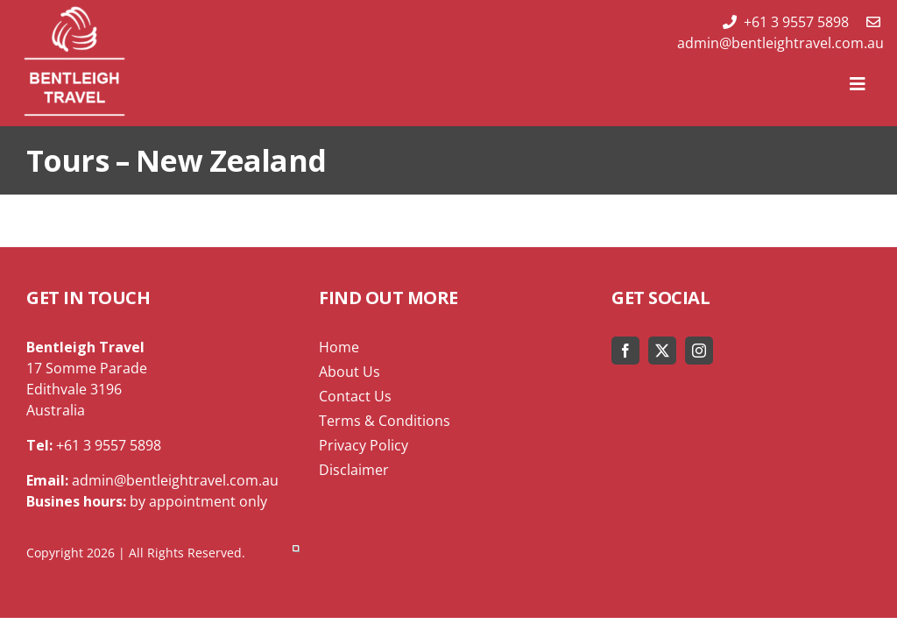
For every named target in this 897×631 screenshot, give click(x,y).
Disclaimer (354, 469)
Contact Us (355, 396)
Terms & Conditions (384, 420)
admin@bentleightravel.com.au (780, 34)
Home (339, 347)
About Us (349, 371)
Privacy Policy (363, 445)
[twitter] (662, 351)
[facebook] (625, 351)
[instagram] (699, 351)
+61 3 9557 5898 (786, 22)
